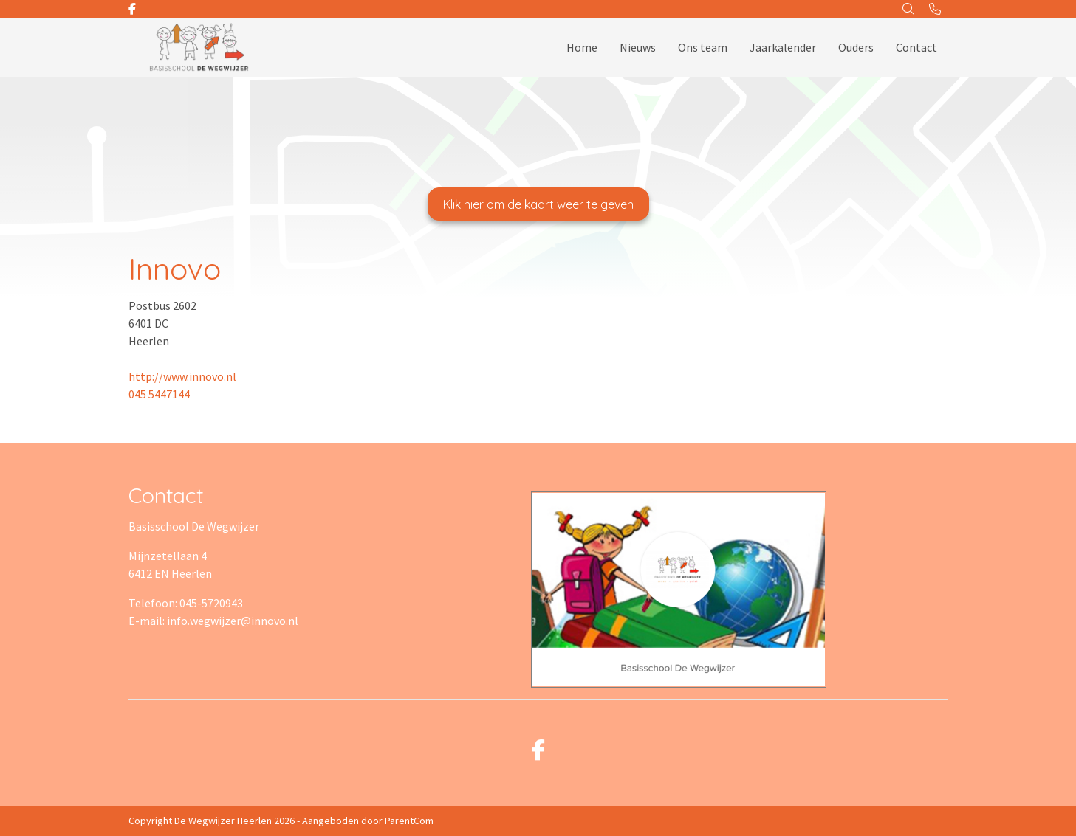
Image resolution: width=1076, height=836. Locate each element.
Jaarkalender (783, 47)
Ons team (702, 47)
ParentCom (409, 820)
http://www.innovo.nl (182, 376)
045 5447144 (159, 394)
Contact (916, 47)
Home (581, 47)
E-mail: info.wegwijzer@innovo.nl (213, 620)
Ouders (856, 47)
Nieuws (638, 47)
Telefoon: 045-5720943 (185, 602)
